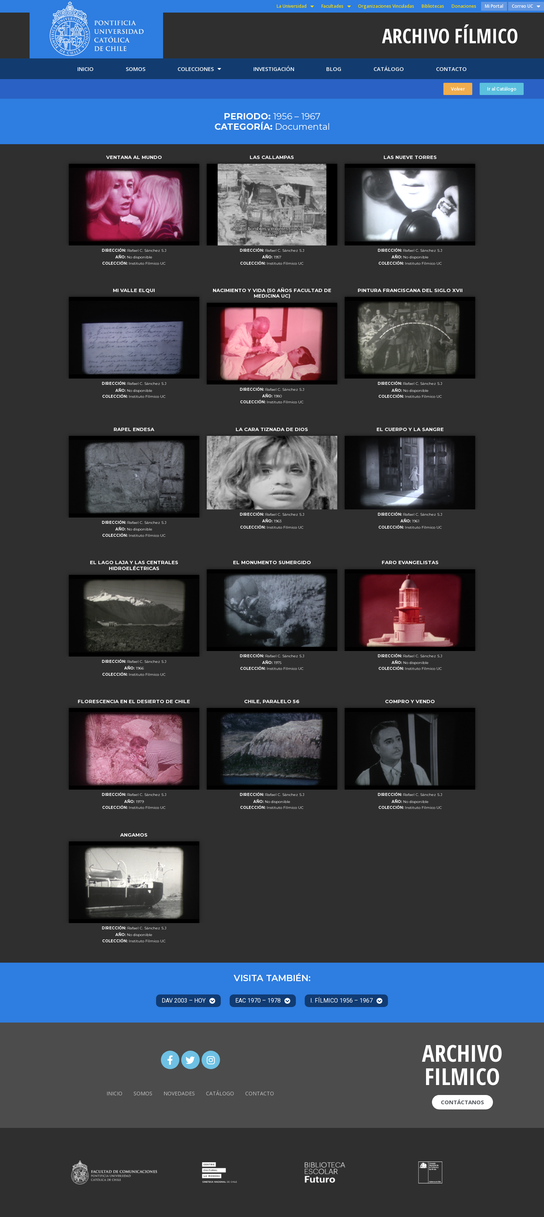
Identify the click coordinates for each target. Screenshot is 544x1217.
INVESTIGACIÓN (273, 68)
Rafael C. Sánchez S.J (146, 250)
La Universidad (295, 6)
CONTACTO (451, 68)
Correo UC (526, 6)
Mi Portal (494, 6)
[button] (457, 89)
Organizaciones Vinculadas (386, 6)
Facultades (336, 6)
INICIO (85, 68)
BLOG (333, 68)
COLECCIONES (199, 68)
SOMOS (135, 68)
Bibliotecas (433, 6)
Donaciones (464, 6)
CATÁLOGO (389, 68)
